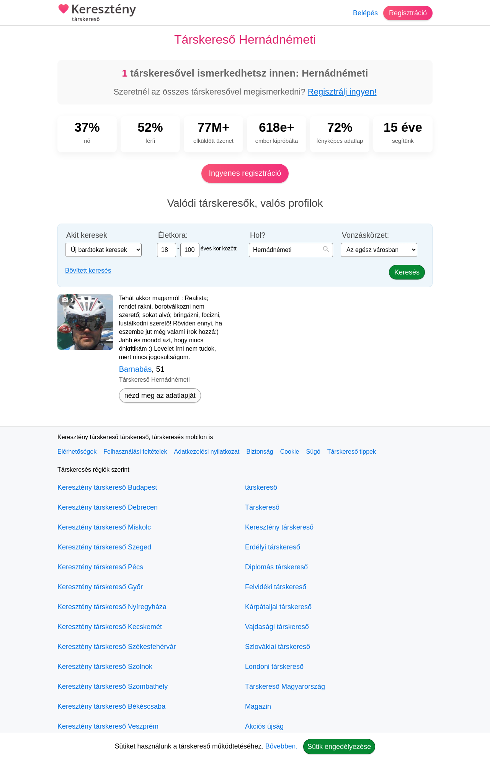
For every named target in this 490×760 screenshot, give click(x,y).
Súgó (313, 451)
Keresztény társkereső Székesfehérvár (116, 646)
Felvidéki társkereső (275, 587)
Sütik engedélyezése (339, 746)
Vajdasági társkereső (277, 627)
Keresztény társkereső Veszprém (107, 726)
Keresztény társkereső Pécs (100, 567)
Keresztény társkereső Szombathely (112, 686)
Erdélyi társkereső (272, 547)
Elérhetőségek (76, 451)
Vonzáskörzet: (365, 235)
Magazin (258, 706)
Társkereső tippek (351, 451)
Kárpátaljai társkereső (278, 607)
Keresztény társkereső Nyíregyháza (112, 607)
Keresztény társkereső (279, 527)
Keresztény (96, 13)
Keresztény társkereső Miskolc (104, 527)
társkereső (261, 487)
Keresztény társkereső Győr (100, 587)
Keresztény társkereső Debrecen (107, 507)
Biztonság (259, 451)
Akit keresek (86, 235)
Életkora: (173, 235)
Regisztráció (408, 13)
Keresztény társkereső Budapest (107, 487)
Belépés (365, 13)
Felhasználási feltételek (135, 451)
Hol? (257, 235)
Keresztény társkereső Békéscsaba (111, 706)
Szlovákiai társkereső (277, 646)
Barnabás (135, 369)
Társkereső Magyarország (285, 686)
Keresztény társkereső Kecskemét (109, 627)
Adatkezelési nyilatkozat (207, 451)
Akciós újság (264, 726)
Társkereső (262, 507)
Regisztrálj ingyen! (342, 91)
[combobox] (291, 250)
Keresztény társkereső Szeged (104, 547)
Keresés (407, 272)
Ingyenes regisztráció (245, 173)
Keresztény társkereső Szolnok (104, 666)
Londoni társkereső (274, 666)
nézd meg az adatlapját (160, 395)
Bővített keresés (88, 270)
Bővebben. (281, 746)
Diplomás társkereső (276, 567)
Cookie (289, 451)
